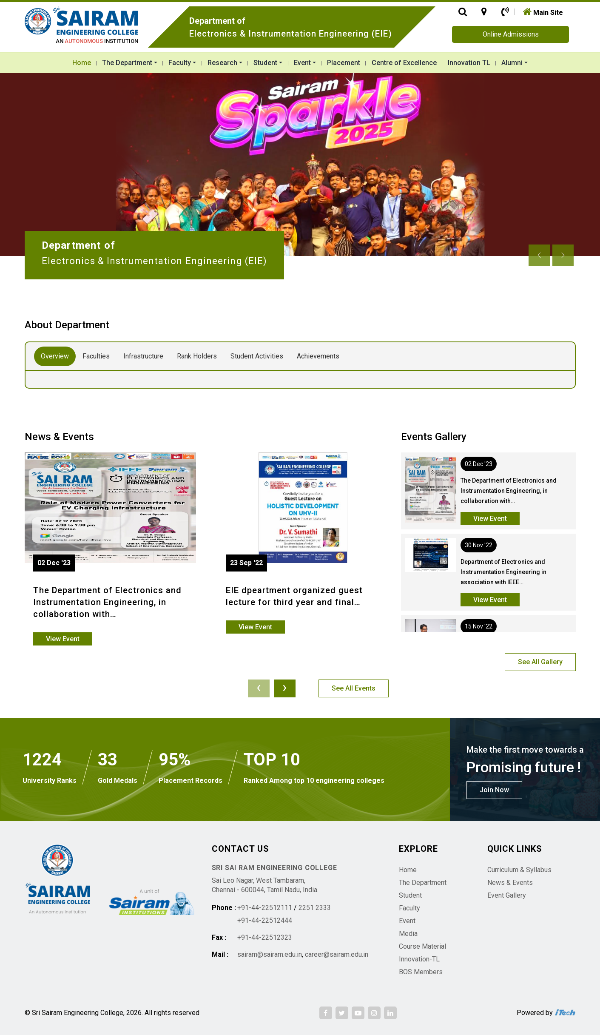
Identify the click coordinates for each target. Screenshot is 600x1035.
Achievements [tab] (318, 356)
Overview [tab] (55, 356)
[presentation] (259, 688)
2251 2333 (315, 908)
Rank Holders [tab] (197, 356)
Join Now (494, 790)
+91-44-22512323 (264, 937)
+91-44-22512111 (264, 908)
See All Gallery (540, 662)
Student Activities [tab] (256, 356)
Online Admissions (511, 34)
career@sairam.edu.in (336, 954)
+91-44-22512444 (264, 920)
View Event (63, 639)
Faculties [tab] (96, 356)
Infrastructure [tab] (143, 356)
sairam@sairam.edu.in (269, 954)
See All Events (353, 688)
